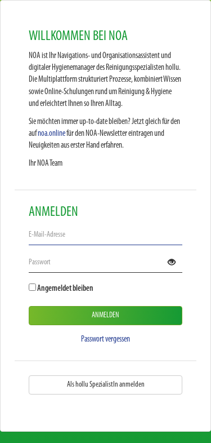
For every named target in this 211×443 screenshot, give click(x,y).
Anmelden (105, 315)
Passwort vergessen (105, 339)
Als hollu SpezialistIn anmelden (106, 384)
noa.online (51, 134)
